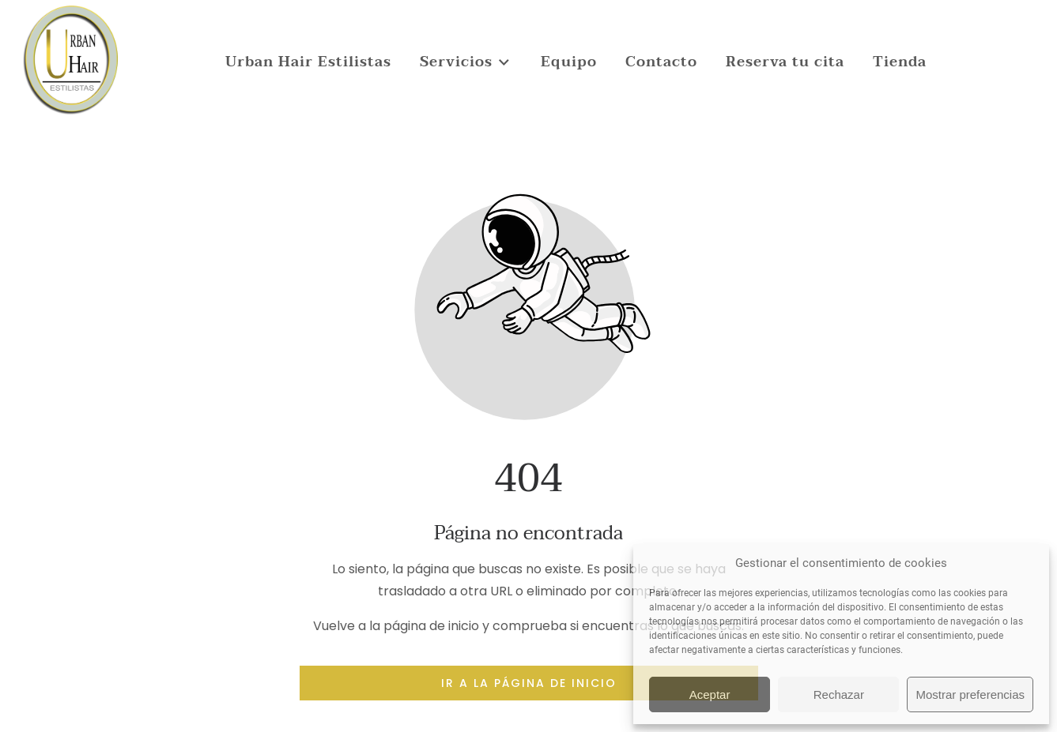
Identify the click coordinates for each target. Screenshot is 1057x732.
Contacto (661, 62)
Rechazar (839, 694)
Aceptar (709, 694)
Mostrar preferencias (970, 694)
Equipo (569, 62)
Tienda (900, 62)
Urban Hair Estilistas (308, 62)
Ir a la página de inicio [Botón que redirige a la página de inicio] (529, 683)
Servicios (466, 62)
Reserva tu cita (785, 62)
